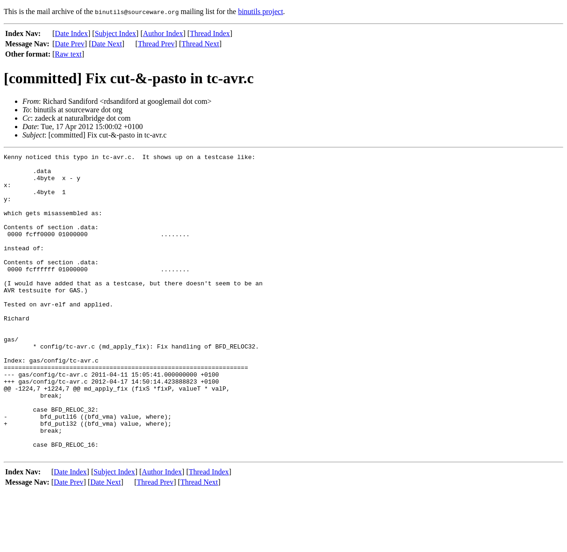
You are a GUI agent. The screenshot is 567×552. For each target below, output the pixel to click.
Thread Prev (156, 44)
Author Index (163, 33)
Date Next (107, 44)
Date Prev (70, 44)
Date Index (71, 33)
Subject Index (115, 33)
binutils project (260, 11)
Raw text (68, 54)
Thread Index (210, 33)
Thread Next (200, 44)
